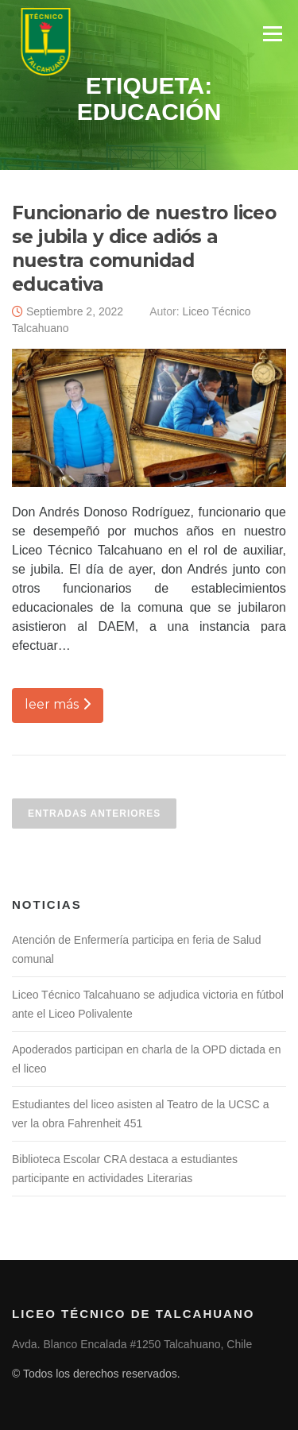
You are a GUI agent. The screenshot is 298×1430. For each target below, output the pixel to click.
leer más (58, 704)
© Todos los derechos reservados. (96, 1373)
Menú (272, 34)
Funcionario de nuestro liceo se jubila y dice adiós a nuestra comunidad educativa (144, 249)
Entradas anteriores (94, 813)
